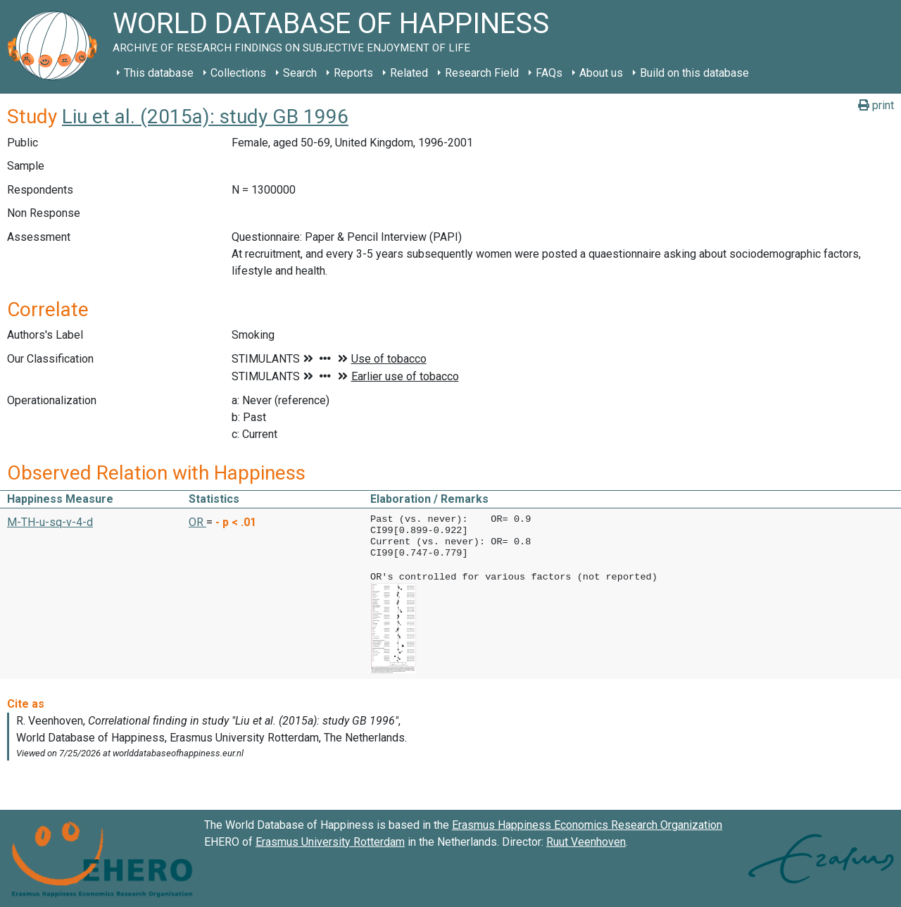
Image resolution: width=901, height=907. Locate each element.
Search (300, 73)
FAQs (549, 73)
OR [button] (197, 522)
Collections (238, 73)
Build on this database (694, 73)
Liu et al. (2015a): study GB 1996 (205, 116)
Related (409, 73)
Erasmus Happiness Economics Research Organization (587, 823)
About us (601, 73)
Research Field (482, 73)
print (876, 105)
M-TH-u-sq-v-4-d (50, 522)
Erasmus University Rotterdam (330, 840)
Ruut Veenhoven (586, 840)
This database (159, 73)
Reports (353, 73)
